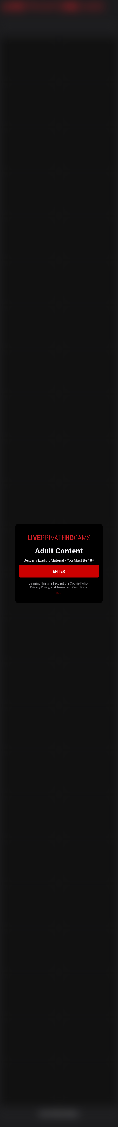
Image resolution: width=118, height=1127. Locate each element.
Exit (59, 593)
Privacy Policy (39, 587)
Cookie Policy (79, 583)
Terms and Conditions (72, 587)
